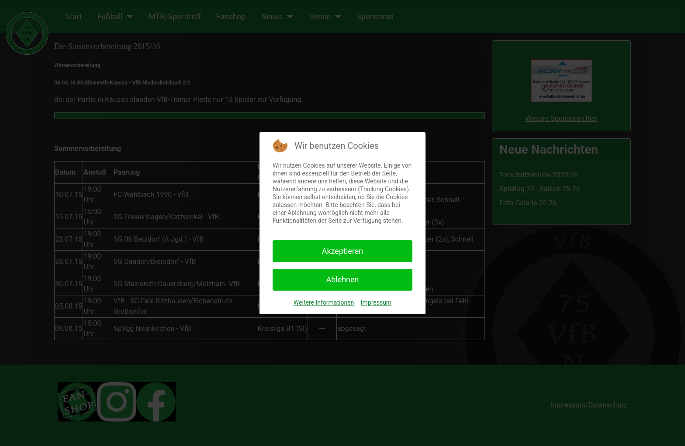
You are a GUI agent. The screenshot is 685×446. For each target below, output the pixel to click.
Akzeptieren (342, 251)
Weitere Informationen (324, 302)
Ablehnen (342, 279)
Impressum (376, 302)
